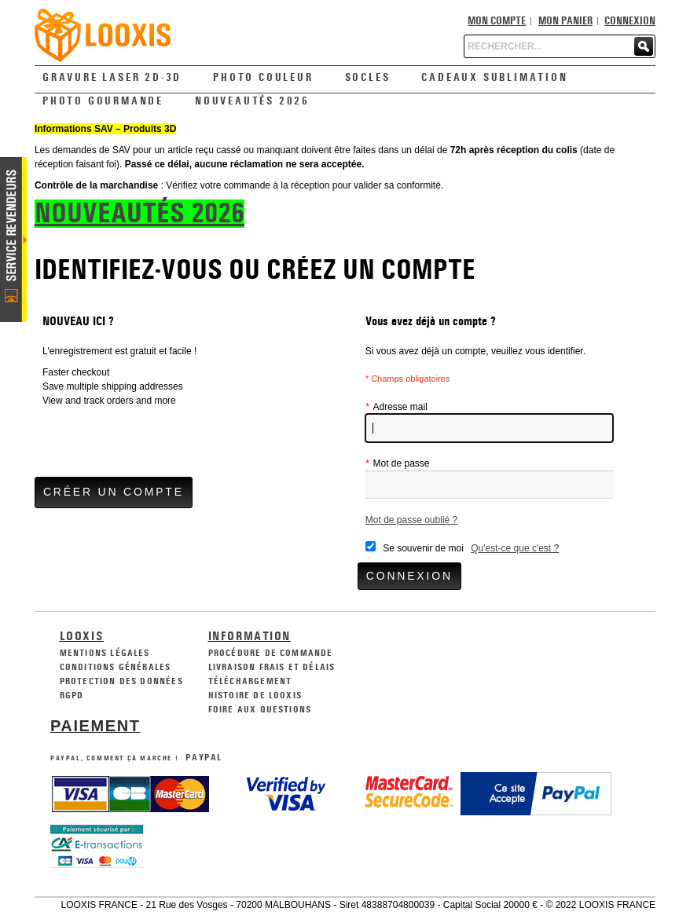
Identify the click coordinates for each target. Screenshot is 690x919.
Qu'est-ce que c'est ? (515, 548)
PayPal (203, 757)
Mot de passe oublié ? (411, 519)
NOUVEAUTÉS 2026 (139, 214)
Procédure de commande (270, 652)
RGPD (72, 695)
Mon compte (497, 21)
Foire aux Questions (260, 709)
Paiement (95, 725)
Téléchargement (250, 681)
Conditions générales (115, 667)
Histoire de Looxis (255, 695)
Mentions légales (105, 652)
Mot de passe (397, 463)
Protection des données (121, 681)
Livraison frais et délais (272, 667)
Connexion (629, 21)
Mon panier (565, 21)
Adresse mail (396, 406)
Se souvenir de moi (423, 548)
